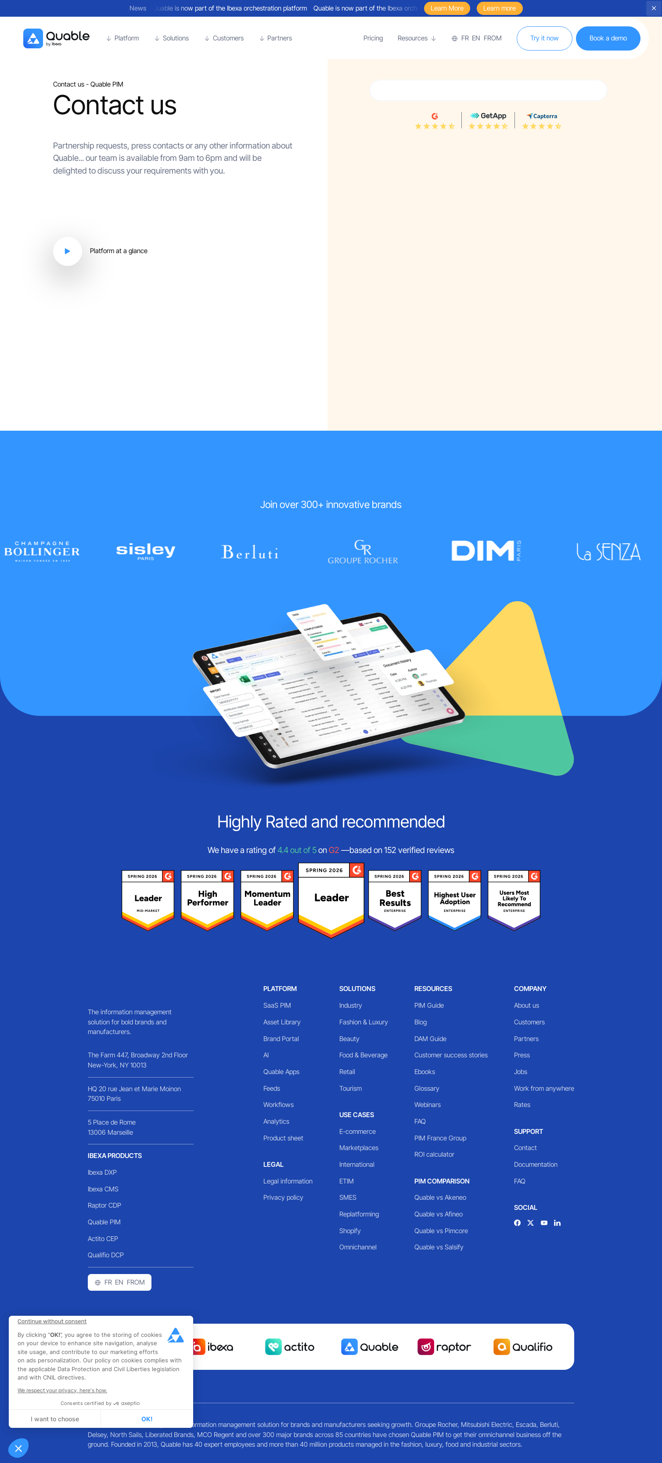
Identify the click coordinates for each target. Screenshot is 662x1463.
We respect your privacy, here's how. (62, 1390)
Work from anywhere (544, 1088)
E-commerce (357, 1131)
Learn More (447, 8)
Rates (522, 1104)
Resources (433, 988)
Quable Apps (281, 1071)
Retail (347, 1071)
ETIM (346, 1181)
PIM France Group (440, 1138)
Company (530, 988)
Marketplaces (358, 1148)
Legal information (288, 1181)
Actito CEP (103, 1238)
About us (526, 1005)
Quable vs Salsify (439, 1247)
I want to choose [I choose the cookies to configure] (55, 1419)
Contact (525, 1148)
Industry (350, 1005)
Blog (420, 1022)
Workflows (278, 1104)
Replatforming (359, 1214)
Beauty (349, 1039)
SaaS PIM (277, 1005)
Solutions (357, 988)
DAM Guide (430, 1039)
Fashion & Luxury (363, 1022)
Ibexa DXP (102, 1172)
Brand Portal (281, 1039)
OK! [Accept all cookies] (147, 1419)
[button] (18, 1448)
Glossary (426, 1088)
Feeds (271, 1088)
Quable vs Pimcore (441, 1231)
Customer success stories (451, 1055)
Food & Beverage (363, 1055)
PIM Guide (429, 1005)
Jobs (520, 1071)
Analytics (276, 1121)
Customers (529, 1022)
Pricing (373, 38)
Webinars (427, 1104)
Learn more (499, 8)
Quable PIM (104, 1222)
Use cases (356, 1115)
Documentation (536, 1164)
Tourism (350, 1088)
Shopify (350, 1231)
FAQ (420, 1121)
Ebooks (424, 1071)
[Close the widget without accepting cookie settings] (52, 1321)
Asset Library (282, 1022)
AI (266, 1055)
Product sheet (283, 1138)
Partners (526, 1039)
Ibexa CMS (103, 1189)
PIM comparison (442, 1181)
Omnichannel (358, 1247)
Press (522, 1055)
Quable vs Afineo (438, 1214)
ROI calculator (434, 1154)
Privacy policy (283, 1197)
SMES (347, 1197)
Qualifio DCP (106, 1255)
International (356, 1164)
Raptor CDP (104, 1205)
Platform (280, 988)
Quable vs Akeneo (440, 1197)
